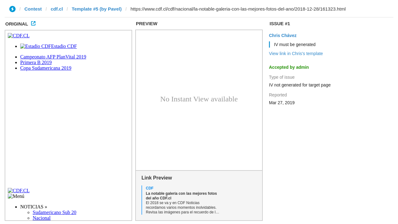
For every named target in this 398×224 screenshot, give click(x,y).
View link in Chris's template (296, 53)
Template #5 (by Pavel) (97, 9)
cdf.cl (57, 9)
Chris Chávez (283, 35)
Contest (33, 9)
